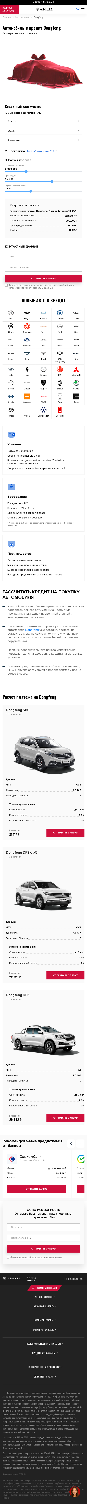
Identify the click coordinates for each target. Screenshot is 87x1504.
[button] (71, 1143)
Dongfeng (32, 630)
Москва (30, 1280)
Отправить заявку (43, 278)
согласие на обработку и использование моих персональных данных (41, 286)
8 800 (73, 1279)
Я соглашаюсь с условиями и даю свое (41, 286)
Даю (36, 1257)
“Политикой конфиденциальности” (33, 1457)
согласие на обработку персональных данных (38, 1257)
